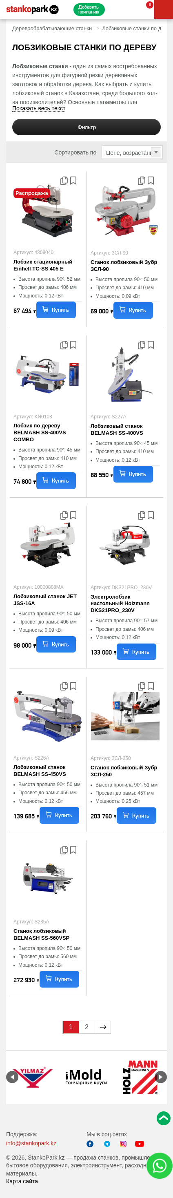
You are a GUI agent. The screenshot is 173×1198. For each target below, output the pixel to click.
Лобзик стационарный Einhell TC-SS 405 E (42, 265)
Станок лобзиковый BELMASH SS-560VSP (41, 934)
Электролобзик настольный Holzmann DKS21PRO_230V (120, 604)
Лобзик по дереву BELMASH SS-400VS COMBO (39, 432)
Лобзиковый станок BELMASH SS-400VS (117, 429)
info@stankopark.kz (31, 1143)
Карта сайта (22, 1181)
